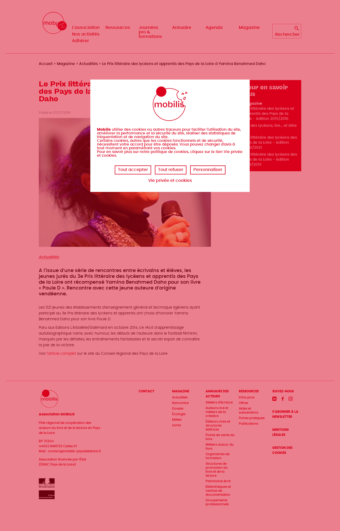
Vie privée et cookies (170, 180)
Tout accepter (133, 170)
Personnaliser (207, 170)
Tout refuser (170, 170)
